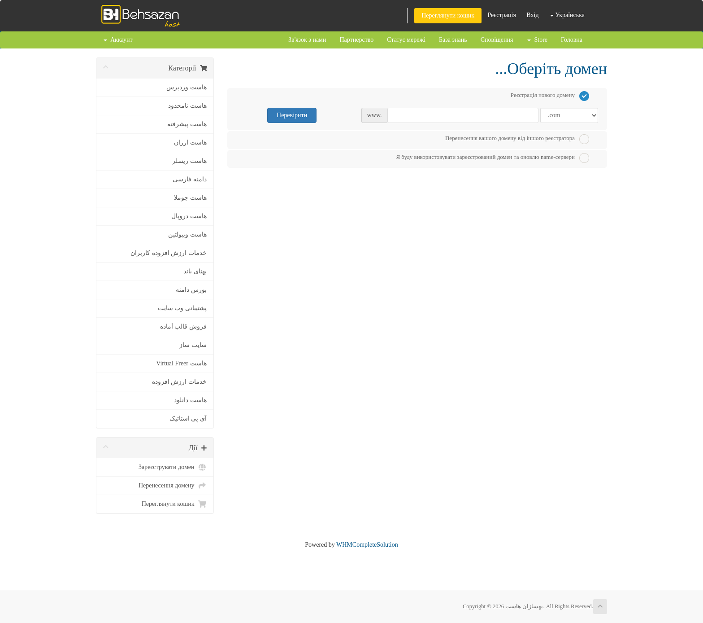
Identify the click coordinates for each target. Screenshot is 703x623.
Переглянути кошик (447, 15)
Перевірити (292, 115)
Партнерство (356, 39)
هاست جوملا (190, 197)
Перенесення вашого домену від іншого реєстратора (517, 139)
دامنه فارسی (190, 179)
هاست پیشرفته (187, 124)
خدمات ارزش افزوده (179, 381)
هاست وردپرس (186, 87)
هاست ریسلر (189, 161)
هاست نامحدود (187, 105)
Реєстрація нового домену (550, 96)
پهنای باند (195, 271)
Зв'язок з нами (307, 39)
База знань (453, 39)
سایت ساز (193, 345)
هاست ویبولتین (187, 234)
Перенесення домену (173, 485)
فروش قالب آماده (183, 326)
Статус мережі (406, 39)
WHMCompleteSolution (367, 544)
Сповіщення (497, 39)
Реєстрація (501, 15)
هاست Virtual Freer (181, 363)
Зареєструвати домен (173, 467)
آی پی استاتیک (188, 418)
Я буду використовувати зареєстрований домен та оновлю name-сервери (492, 158)
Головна (571, 39)
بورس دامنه (191, 289)
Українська (567, 15)
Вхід (532, 15)
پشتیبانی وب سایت (182, 308)
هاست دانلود (190, 400)
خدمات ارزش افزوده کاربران (168, 253)
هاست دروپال (189, 216)
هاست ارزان (190, 142)
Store (537, 39)
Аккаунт (118, 39)
